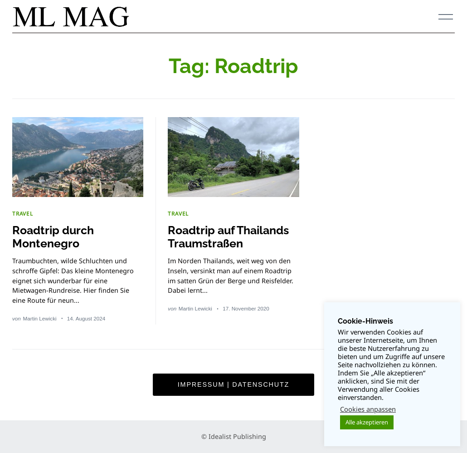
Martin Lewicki (40, 318)
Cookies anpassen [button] (368, 409)
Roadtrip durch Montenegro (53, 236)
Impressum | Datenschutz (233, 384)
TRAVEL (22, 213)
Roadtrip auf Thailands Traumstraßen (228, 236)
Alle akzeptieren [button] (366, 422)
